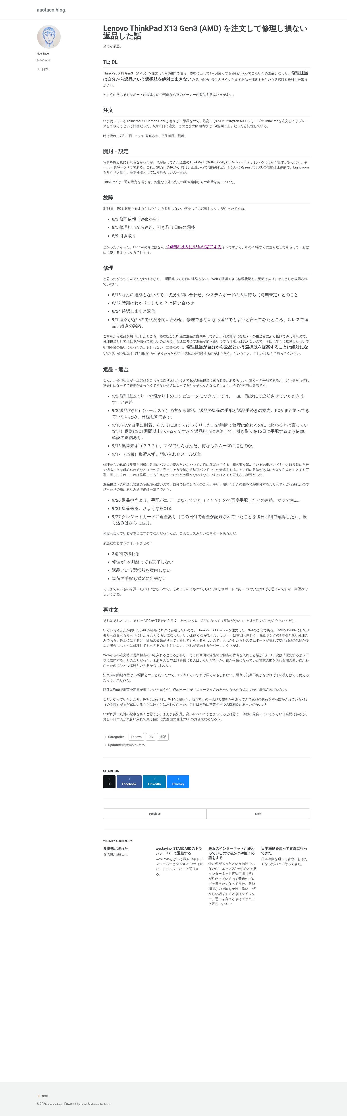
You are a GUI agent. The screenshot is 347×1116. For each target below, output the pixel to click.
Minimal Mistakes (107, 1104)
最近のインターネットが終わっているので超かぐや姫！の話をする (231, 1000)
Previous (155, 957)
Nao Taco (44, 53)
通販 (163, 883)
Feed (43, 1096)
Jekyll (88, 1104)
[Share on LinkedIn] (158, 926)
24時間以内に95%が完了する (211, 292)
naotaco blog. (52, 10)
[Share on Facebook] (131, 926)
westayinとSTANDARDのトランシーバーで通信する (179, 997)
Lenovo (136, 883)
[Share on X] (110, 926)
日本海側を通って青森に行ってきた (284, 997)
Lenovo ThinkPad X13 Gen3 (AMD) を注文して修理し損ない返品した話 (205, 32)
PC (150, 883)
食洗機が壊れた (115, 995)
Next (258, 957)
